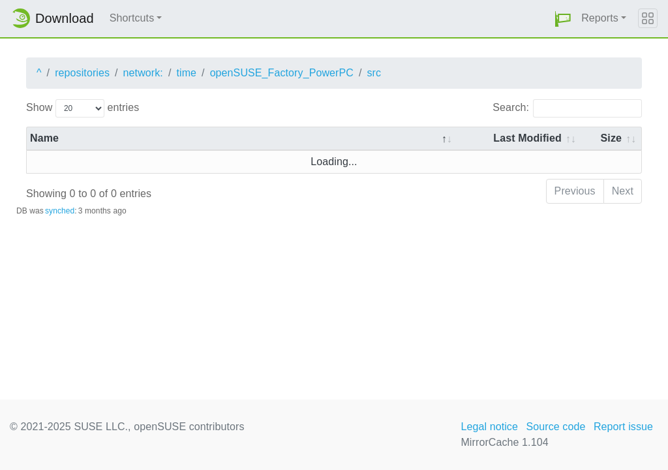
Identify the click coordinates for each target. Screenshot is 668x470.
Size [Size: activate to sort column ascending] (611, 138)
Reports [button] (599, 18)
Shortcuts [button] (132, 18)
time (186, 72)
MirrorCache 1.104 (504, 442)
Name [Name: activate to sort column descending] (44, 138)
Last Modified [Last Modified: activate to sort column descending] (527, 138)
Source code (555, 426)
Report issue (623, 426)
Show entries (82, 108)
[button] (563, 18)
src (374, 72)
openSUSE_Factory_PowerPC (282, 72)
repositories (82, 72)
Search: (567, 108)
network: (143, 72)
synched (59, 210)
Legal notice (489, 426)
